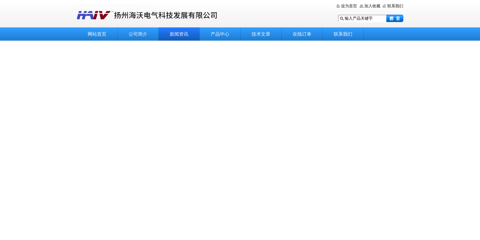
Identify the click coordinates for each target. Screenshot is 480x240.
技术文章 (261, 34)
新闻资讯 (179, 34)
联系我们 (395, 6)
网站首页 (97, 34)
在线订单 (302, 34)
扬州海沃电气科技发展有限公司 (177, 14)
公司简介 (138, 34)
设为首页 (349, 6)
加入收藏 (372, 6)
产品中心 (220, 34)
